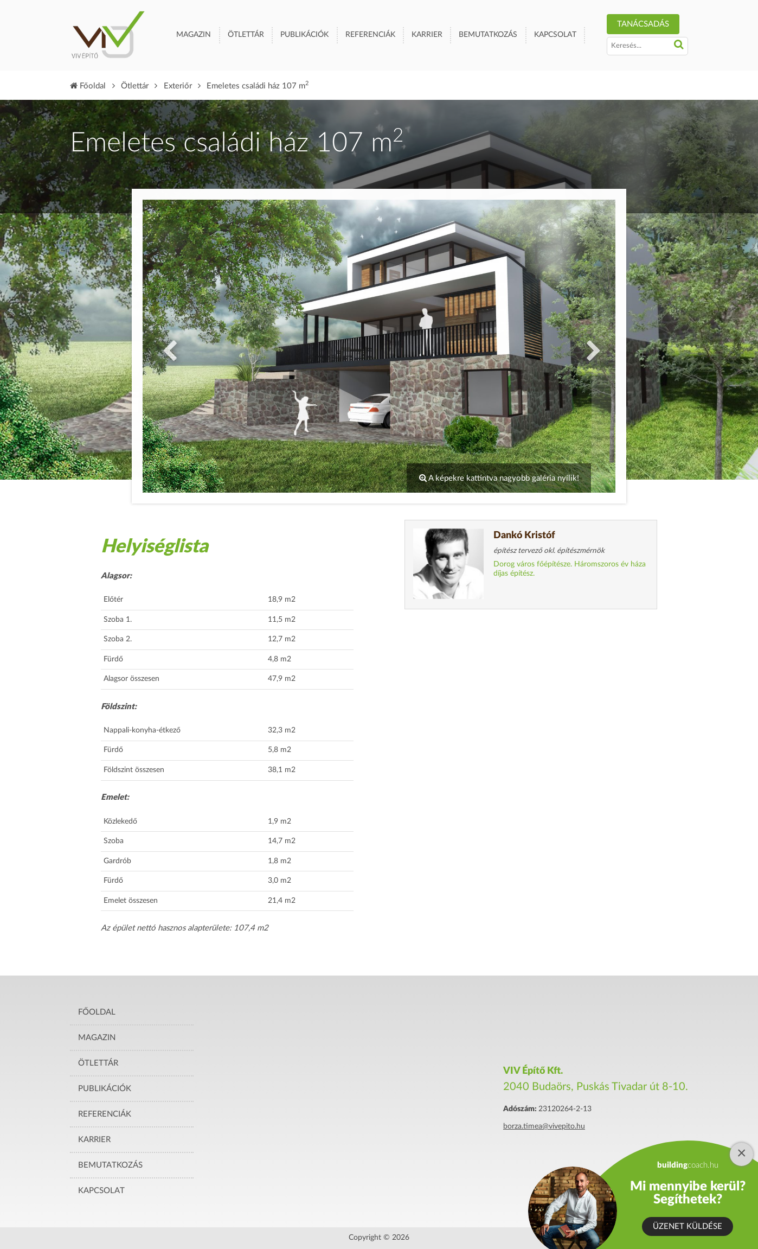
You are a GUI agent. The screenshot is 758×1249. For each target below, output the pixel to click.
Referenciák (370, 35)
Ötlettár (246, 35)
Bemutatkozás (488, 35)
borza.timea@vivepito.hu (544, 1126)
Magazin (193, 35)
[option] (379, 346)
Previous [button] (167, 346)
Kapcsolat (555, 35)
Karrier (427, 35)
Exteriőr (178, 86)
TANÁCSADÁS (643, 24)
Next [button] (591, 346)
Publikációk (304, 35)
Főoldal (88, 86)
